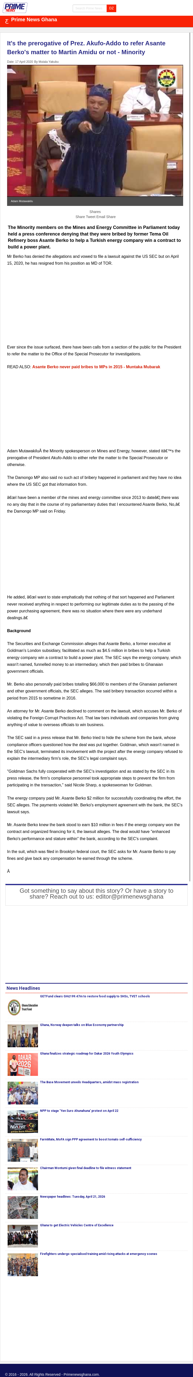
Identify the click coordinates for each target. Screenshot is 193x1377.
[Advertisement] (95, 308)
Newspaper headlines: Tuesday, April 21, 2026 (72, 1196)
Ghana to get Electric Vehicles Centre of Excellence (76, 1225)
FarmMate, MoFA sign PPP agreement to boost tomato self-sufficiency (91, 1139)
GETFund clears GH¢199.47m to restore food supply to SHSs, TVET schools (95, 996)
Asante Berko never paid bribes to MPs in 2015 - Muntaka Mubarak (96, 367)
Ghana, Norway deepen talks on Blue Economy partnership (82, 1025)
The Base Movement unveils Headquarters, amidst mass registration (89, 1082)
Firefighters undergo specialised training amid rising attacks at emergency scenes (98, 1254)
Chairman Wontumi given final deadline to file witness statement (85, 1168)
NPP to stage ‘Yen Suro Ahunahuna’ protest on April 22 (79, 1111)
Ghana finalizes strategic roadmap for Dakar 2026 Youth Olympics (86, 1053)
